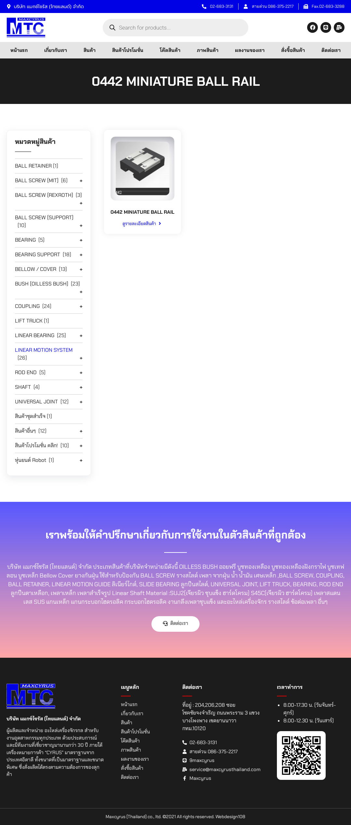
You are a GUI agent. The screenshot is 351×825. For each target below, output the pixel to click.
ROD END (26, 372)
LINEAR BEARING (34, 335)
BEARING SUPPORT (37, 254)
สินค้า (90, 50)
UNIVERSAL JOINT (36, 401)
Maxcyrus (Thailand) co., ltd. (134, 816)
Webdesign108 (230, 816)
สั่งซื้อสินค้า (293, 50)
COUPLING (27, 306)
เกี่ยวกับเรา (55, 50)
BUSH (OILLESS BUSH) (41, 283)
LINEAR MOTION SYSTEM (43, 350)
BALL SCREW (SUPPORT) (44, 217)
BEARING (25, 239)
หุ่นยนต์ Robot (30, 460)
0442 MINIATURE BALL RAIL (142, 215)
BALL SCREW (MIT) (36, 180)
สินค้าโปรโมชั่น (127, 50)
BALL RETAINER (33, 165)
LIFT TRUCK (29, 320)
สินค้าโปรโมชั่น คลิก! (36, 445)
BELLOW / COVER (35, 269)
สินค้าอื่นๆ (25, 430)
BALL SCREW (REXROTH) (44, 195)
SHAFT (23, 387)
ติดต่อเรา (331, 50)
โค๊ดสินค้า (170, 50)
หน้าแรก (19, 50)
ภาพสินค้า (207, 50)
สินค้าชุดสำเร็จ (30, 416)
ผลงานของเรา (250, 50)
